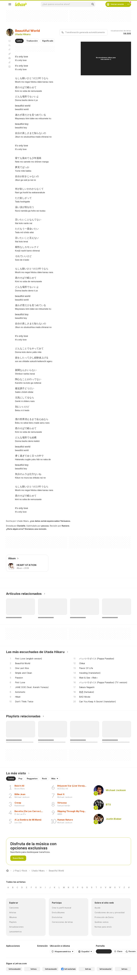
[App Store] (28, 951)
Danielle (21, 526)
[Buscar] (92, 4)
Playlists (13, 922)
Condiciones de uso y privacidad (109, 912)
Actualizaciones (16, 927)
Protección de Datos (104, 917)
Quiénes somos (101, 922)
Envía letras (57, 917)
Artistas (12, 912)
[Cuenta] (128, 4)
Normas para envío (103, 927)
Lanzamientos (15, 931)
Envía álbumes (58, 912)
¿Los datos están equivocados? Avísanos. (50, 521)
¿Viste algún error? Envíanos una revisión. (26, 529)
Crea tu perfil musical (61, 908)
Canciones (14, 908)
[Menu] (9, 4)
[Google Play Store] (13, 951)
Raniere (65, 526)
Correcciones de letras (62, 922)
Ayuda (97, 908)
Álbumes (13, 917)
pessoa (45, 526)
